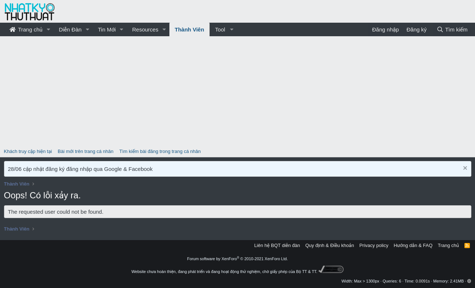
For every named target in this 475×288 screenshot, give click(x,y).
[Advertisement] (238, 91)
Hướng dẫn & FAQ (413, 245)
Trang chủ (26, 29)
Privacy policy (373, 245)
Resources (145, 29)
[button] (48, 29)
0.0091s (422, 281)
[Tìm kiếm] (452, 29)
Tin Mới (107, 29)
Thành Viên (189, 29)
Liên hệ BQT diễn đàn (277, 245)
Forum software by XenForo (237, 259)
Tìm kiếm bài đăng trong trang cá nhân (160, 151)
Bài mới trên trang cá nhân (86, 151)
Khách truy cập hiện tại (28, 151)
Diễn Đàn (70, 29)
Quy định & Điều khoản (329, 245)
